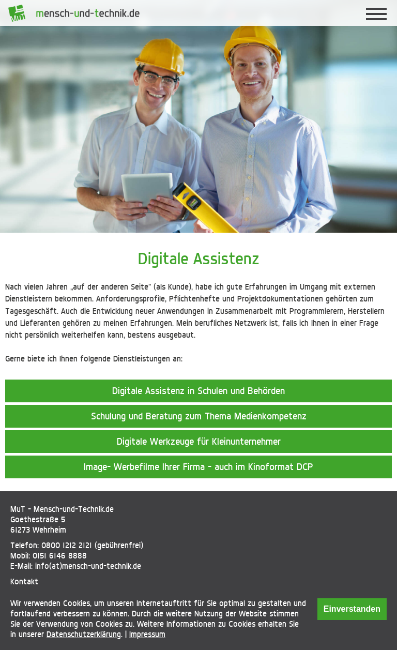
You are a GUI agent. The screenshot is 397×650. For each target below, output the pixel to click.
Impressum (147, 634)
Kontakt (24, 581)
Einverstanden (352, 608)
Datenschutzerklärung (84, 634)
